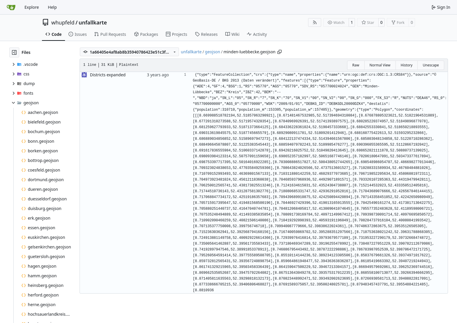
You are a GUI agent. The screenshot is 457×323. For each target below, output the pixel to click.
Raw (355, 65)
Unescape (431, 65)
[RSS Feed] (314, 22)
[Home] (11, 7)
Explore (31, 7)
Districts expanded (108, 74)
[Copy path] (279, 52)
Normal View (380, 65)
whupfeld (63, 22)
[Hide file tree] (14, 52)
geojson (212, 51)
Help (52, 7)
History (406, 65)
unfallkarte (93, 22)
